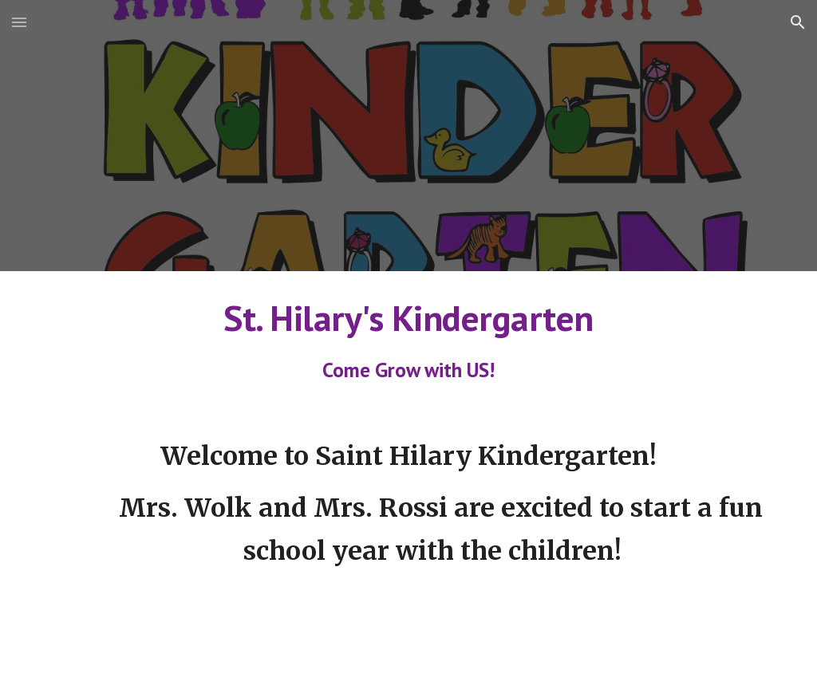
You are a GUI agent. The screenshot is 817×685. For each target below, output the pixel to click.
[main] (409, 340)
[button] (19, 22)
